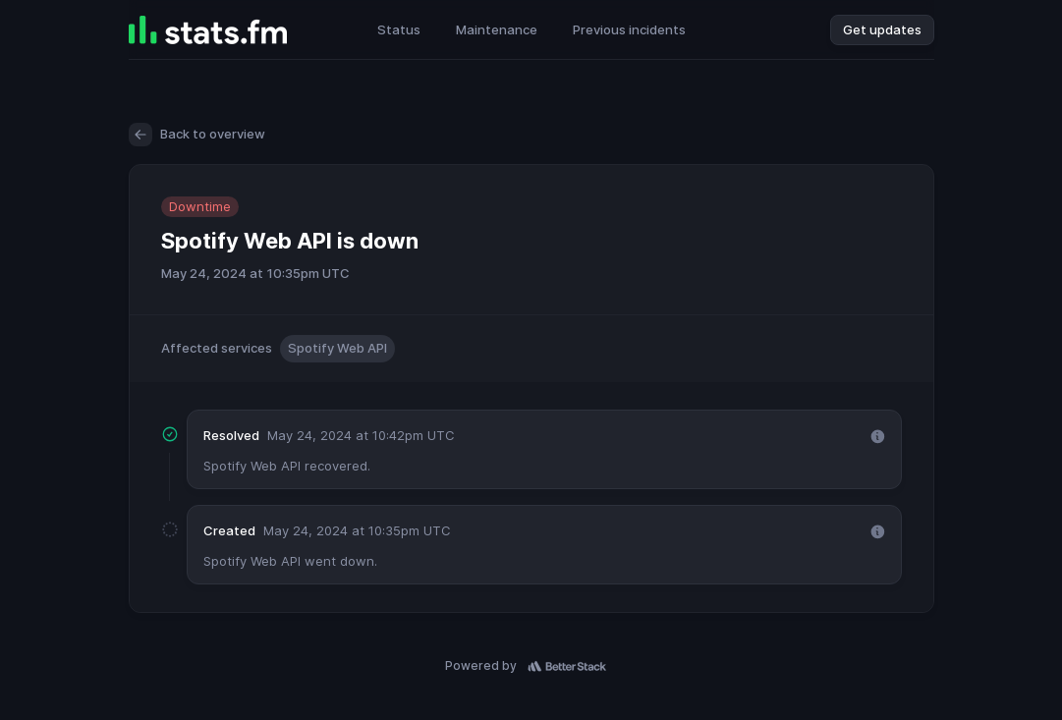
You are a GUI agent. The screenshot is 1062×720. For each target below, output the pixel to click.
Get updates (882, 29)
